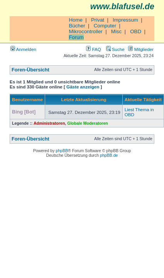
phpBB (62, 150)
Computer (105, 26)
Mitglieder (141, 49)
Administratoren (49, 123)
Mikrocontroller (85, 31)
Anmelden (23, 49)
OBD (135, 31)
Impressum (125, 20)
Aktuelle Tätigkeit (143, 99)
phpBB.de (109, 155)
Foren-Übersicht (30, 70)
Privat (97, 20)
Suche (115, 49)
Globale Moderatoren (87, 123)
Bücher (77, 26)
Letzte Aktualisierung (83, 99)
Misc (116, 31)
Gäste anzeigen (82, 86)
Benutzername (27, 99)
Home (76, 20)
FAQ (93, 49)
